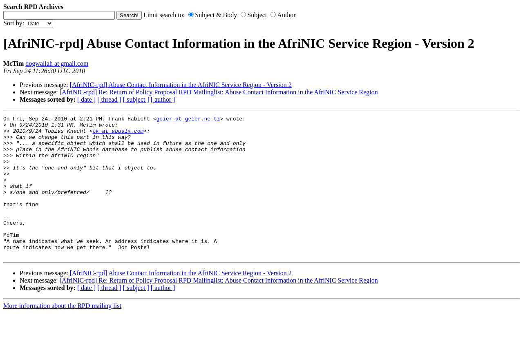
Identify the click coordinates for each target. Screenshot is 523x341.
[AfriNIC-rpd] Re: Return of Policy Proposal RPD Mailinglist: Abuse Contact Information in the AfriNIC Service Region (219, 92)
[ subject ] (136, 99)
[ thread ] (109, 99)
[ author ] (163, 99)
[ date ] (86, 99)
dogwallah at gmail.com (56, 63)
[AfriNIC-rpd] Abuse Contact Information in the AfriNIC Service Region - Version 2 (181, 84)
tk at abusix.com (117, 134)
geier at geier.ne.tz (188, 119)
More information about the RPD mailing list (62, 333)
